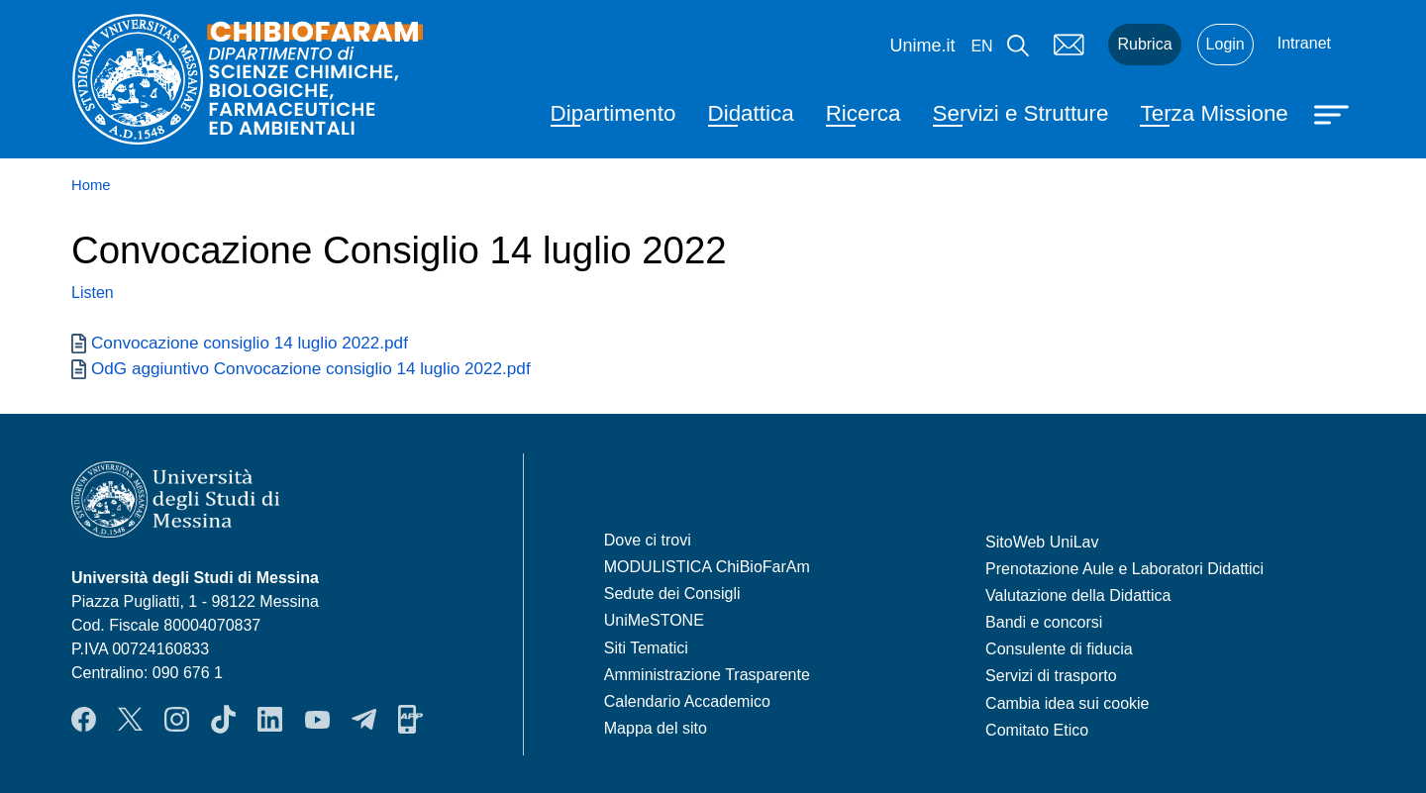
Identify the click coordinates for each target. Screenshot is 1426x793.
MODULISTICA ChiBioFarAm (707, 566)
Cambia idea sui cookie (1067, 703)
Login (1225, 44)
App (410, 719)
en (981, 46)
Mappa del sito (655, 728)
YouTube (317, 719)
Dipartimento (613, 113)
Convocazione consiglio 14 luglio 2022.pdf (249, 342)
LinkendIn (269, 719)
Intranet (1304, 43)
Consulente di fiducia (1059, 649)
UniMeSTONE (654, 620)
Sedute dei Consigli (672, 593)
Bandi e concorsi (1043, 622)
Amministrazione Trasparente (707, 674)
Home (91, 185)
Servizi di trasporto (1051, 675)
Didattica (751, 113)
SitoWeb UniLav (1041, 542)
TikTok (223, 719)
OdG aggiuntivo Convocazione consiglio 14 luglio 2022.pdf (311, 368)
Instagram (176, 719)
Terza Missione (1213, 113)
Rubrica (1144, 44)
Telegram (364, 719)
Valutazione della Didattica (1078, 595)
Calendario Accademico (687, 701)
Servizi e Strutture (1021, 113)
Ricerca (863, 113)
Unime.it (922, 45)
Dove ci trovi (647, 540)
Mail (1068, 44)
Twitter (130, 719)
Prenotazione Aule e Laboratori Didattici (1124, 568)
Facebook (83, 719)
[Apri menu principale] (1334, 113)
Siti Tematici (646, 648)
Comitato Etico (1036, 730)
